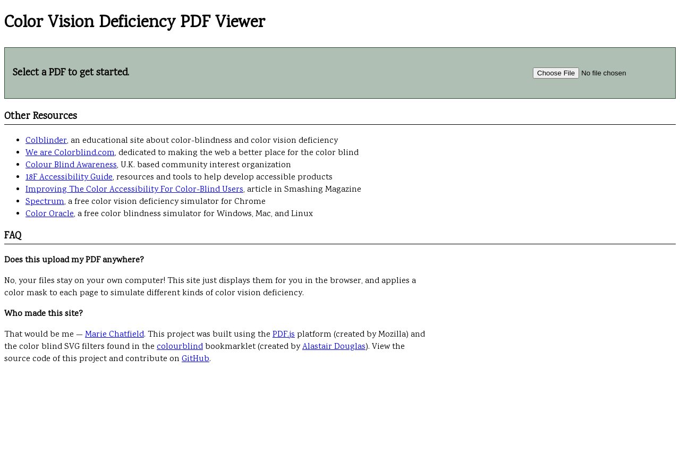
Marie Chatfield (114, 335)
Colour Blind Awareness (71, 165)
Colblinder (46, 141)
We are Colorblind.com (70, 153)
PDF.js (284, 335)
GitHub (195, 359)
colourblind (180, 347)
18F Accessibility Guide (69, 178)
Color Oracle (50, 214)
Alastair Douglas (334, 347)
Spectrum (45, 202)
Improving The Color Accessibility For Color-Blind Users (134, 190)
